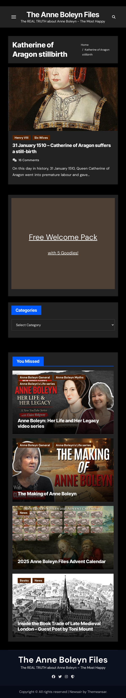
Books (24, 580)
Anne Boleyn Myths (69, 377)
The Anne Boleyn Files (63, 14)
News (23, 513)
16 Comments (29, 160)
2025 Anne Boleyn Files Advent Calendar (62, 561)
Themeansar (96, 692)
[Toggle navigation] (13, 16)
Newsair (76, 692)
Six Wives (41, 138)
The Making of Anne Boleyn (47, 493)
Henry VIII (21, 138)
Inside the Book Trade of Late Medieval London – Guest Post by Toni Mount (59, 626)
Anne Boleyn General (35, 377)
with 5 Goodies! (63, 253)
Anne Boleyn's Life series (37, 384)
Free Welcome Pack (63, 237)
